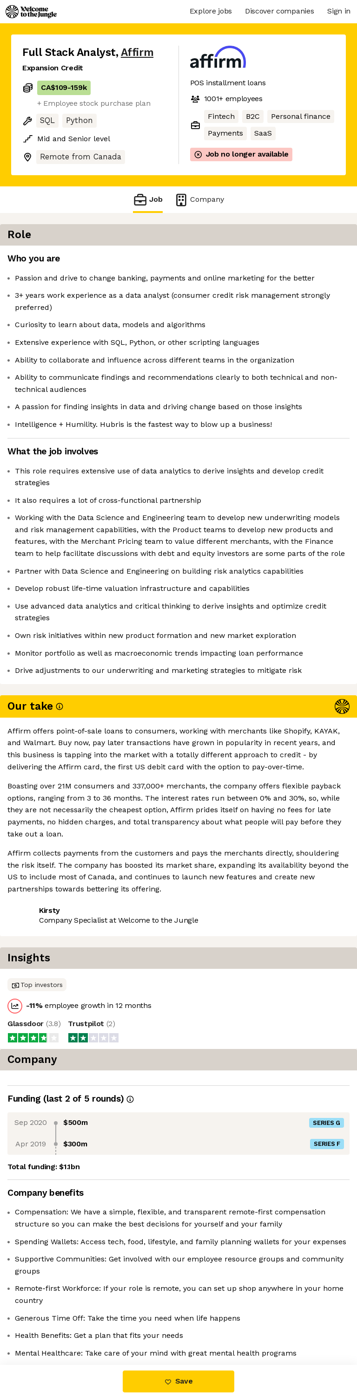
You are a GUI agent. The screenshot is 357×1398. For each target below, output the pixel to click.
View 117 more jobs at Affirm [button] (73, 1058)
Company (199, 199)
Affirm (137, 52)
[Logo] (31, 11)
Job (148, 199)
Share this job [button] (48, 1040)
